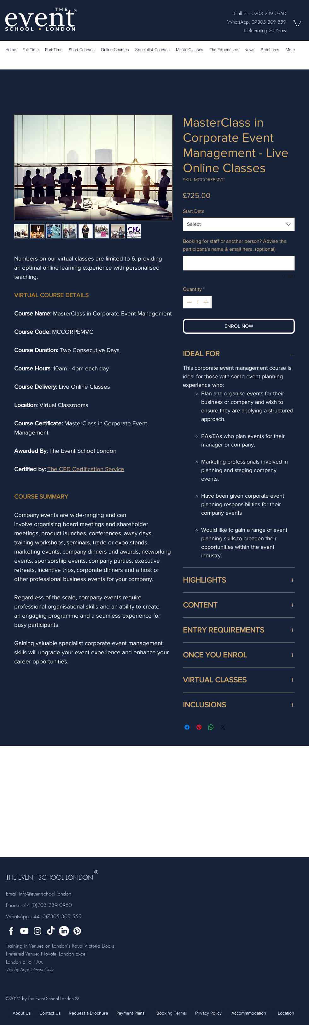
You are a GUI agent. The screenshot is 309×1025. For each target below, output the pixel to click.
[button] (297, 22)
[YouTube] (24, 931)
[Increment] (206, 302)
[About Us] (22, 1013)
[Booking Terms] (171, 1013)
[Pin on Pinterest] (199, 727)
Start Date (194, 211)
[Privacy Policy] (208, 1013)
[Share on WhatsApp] (211, 727)
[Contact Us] (50, 1013)
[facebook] (11, 931)
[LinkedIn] (64, 931)
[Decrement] (188, 302)
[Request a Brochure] (88, 1013)
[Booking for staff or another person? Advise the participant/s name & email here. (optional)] (238, 263)
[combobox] (239, 224)
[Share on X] (223, 727)
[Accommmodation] (248, 1013)
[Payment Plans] (130, 1013)
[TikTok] (51, 931)
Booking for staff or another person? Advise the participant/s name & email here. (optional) (235, 245)
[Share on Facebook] (187, 727)
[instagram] (37, 931)
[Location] (285, 1013)
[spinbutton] (197, 302)
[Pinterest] (77, 931)
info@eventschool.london (45, 893)
